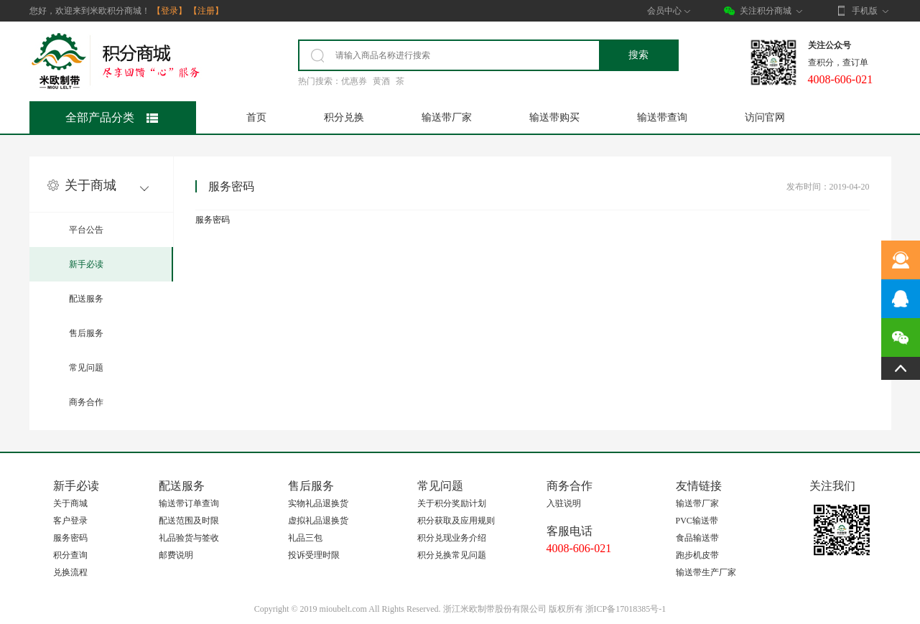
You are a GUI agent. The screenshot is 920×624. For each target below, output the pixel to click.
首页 (256, 117)
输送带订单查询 (189, 503)
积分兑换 (344, 117)
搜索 (638, 55)
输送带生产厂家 (706, 572)
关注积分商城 (765, 11)
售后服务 (86, 333)
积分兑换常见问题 (451, 555)
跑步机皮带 (697, 555)
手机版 (862, 11)
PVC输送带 (697, 521)
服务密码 (70, 538)
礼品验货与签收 (189, 538)
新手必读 (86, 264)
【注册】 (206, 11)
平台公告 (86, 230)
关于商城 (70, 503)
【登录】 (169, 11)
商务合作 (86, 402)
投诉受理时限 (314, 555)
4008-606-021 (579, 548)
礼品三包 (305, 538)
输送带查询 (662, 117)
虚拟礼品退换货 (318, 521)
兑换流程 (70, 572)
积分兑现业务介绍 (451, 538)
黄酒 (381, 81)
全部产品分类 (111, 117)
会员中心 (669, 11)
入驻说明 (564, 503)
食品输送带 (697, 538)
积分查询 (70, 555)
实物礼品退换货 (318, 503)
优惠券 (354, 81)
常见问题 (86, 368)
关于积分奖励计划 (451, 503)
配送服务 (86, 299)
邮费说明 (176, 555)
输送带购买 (554, 117)
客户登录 (70, 521)
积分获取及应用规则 (456, 521)
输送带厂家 (447, 117)
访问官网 (765, 117)
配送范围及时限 (189, 521)
